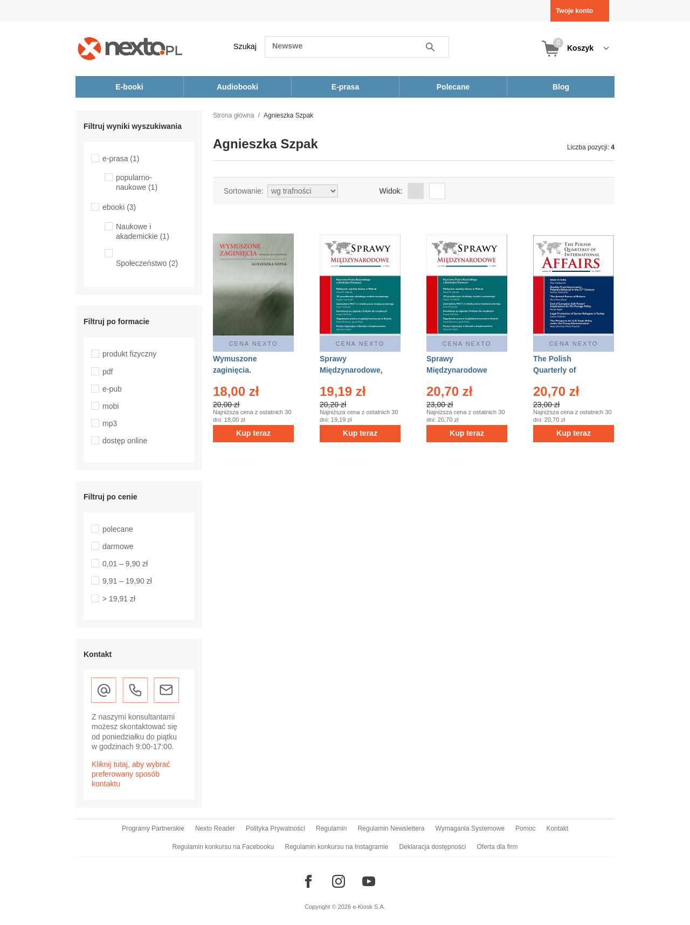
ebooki (119, 207)
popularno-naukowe (136, 182)
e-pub (112, 389)
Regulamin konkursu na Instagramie (336, 847)
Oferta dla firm (497, 847)
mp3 (109, 423)
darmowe (118, 546)
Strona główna (233, 115)
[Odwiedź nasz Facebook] (308, 881)
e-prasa (120, 158)
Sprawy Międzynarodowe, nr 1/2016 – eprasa (352, 370)
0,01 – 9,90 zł (125, 563)
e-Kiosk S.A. (369, 906)
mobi (110, 406)
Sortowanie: (244, 191)
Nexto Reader (215, 828)
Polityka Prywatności (275, 828)
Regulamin (331, 828)
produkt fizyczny (129, 354)
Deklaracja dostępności (432, 847)
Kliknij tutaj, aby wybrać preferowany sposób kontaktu (131, 774)
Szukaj (245, 46)
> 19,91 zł (118, 598)
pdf (107, 371)
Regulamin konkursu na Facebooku (223, 847)
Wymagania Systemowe (470, 828)
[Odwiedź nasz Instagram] (338, 881)
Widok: (391, 191)
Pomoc (525, 828)
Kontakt (557, 828)
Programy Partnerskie (153, 828)
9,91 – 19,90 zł (127, 581)
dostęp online (124, 440)
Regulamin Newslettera (390, 828)
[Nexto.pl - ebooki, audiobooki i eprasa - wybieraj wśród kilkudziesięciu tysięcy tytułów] (130, 48)
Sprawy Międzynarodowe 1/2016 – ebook (456, 370)
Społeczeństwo (147, 263)
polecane (117, 529)
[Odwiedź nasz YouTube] (368, 881)
